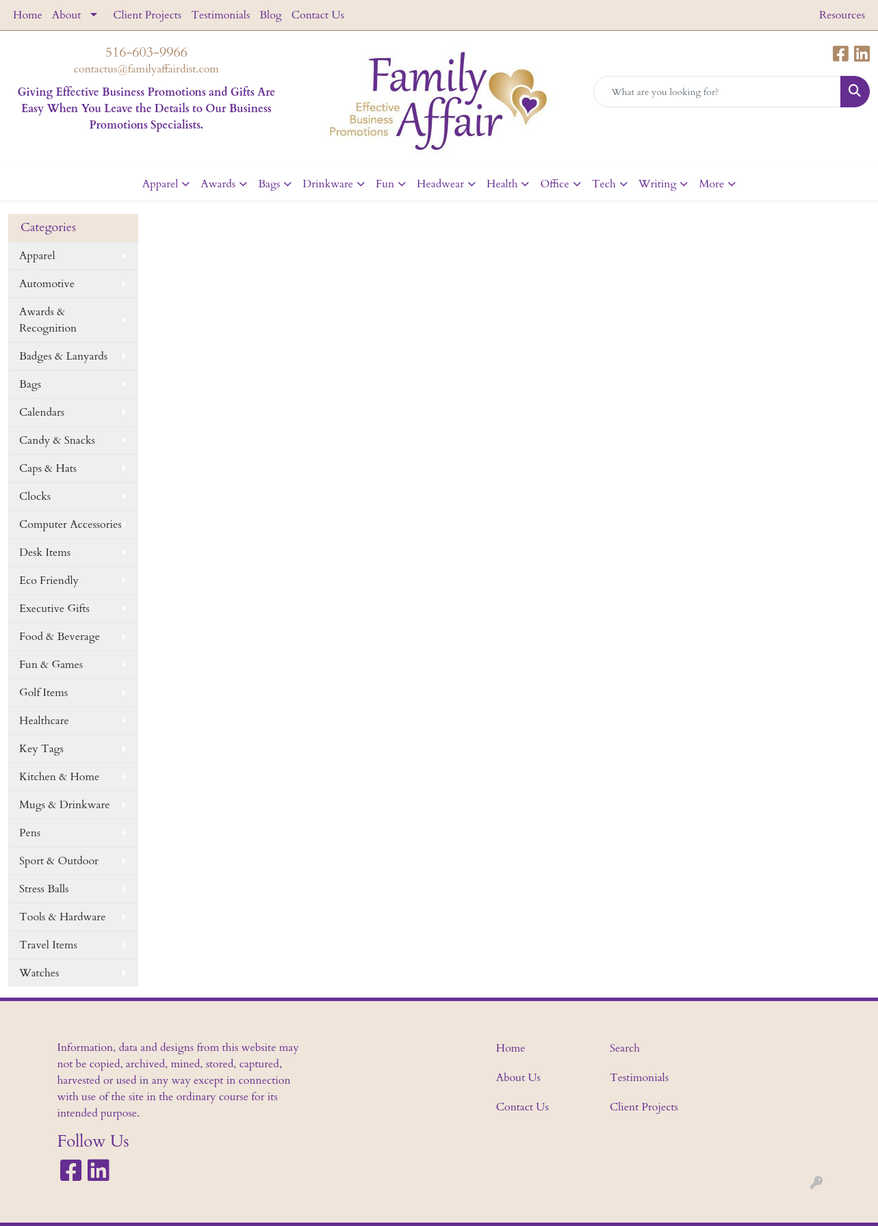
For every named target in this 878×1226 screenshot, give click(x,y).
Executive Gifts (54, 608)
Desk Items (44, 552)
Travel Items (48, 944)
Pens (29, 832)
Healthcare (44, 720)
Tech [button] (604, 183)
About (66, 15)
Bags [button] (269, 183)
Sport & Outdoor (59, 860)
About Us (518, 1077)
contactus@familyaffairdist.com (146, 69)
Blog (270, 15)
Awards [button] (218, 183)
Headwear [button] (440, 183)
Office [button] (554, 183)
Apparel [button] (160, 183)
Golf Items (43, 692)
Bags (30, 384)
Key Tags (41, 748)
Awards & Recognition (48, 320)
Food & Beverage (59, 636)
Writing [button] (657, 183)
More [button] (711, 183)
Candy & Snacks (57, 440)
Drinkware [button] (327, 183)
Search (625, 1048)
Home (27, 15)
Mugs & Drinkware (64, 804)
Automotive (47, 283)
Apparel (37, 255)
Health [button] (502, 183)
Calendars (41, 412)
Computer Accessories (70, 524)
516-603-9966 (146, 52)
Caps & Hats (48, 468)
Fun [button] (385, 183)
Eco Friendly (49, 580)
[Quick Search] (717, 91)
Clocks (35, 496)
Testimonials (220, 15)
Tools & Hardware (62, 916)
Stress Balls (43, 888)
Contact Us (318, 15)
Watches (39, 973)
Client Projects (147, 15)
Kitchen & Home (59, 776)
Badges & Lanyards (63, 356)
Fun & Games (51, 664)
